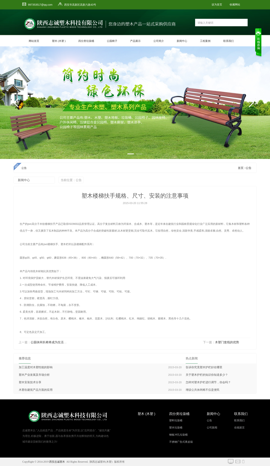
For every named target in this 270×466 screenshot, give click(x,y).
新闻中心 (182, 41)
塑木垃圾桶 (175, 427)
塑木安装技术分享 (30, 382)
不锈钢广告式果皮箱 (181, 441)
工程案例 (205, 41)
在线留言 (239, 427)
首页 (241, 167)
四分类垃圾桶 (86, 41)
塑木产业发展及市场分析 (34, 374)
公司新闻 (212, 427)
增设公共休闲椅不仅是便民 (202, 389)
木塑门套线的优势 (227, 342)
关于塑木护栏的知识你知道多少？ (207, 374)
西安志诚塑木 (57, 461)
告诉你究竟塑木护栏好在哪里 (204, 367)
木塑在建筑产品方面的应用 (36, 389)
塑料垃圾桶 (175, 420)
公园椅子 (112, 41)
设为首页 (217, 4)
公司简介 (158, 41)
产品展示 (135, 41)
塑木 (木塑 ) (59, 41)
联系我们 (228, 41)
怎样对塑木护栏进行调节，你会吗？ (208, 382)
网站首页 (34, 41)
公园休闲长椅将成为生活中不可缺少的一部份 (61, 342)
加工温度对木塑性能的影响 (36, 367)
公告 (248, 167)
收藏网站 (235, 4)
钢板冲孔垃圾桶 (178, 434)
